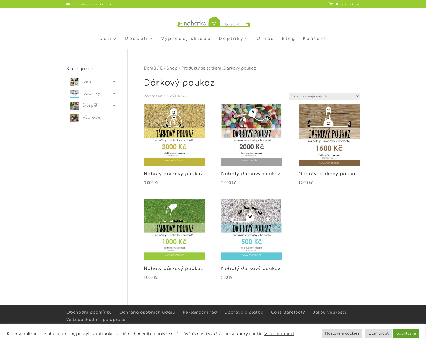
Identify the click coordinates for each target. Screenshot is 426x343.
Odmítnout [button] (378, 333)
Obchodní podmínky (89, 312)
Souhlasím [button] (406, 333)
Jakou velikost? (330, 312)
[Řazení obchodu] (324, 96)
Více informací (279, 334)
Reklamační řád (200, 312)
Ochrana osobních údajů (147, 312)
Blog (289, 39)
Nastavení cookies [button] (342, 333)
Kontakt (315, 39)
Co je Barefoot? (288, 312)
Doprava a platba (244, 312)
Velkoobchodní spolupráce (96, 320)
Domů (150, 68)
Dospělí (136, 39)
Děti (105, 39)
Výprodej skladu (186, 39)
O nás (265, 39)
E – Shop (168, 68)
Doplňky (231, 39)
